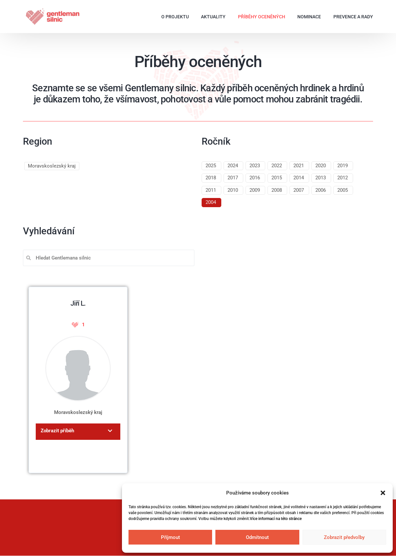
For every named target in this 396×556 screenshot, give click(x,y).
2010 (233, 190)
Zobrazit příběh (57, 431)
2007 (298, 190)
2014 (298, 178)
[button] (383, 493)
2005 (342, 190)
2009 (254, 190)
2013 (320, 178)
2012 (342, 178)
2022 (276, 166)
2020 (320, 166)
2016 (254, 178)
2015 (276, 178)
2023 (254, 166)
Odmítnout (257, 537)
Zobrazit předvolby (344, 537)
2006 (320, 190)
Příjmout (170, 537)
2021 (298, 166)
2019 (342, 166)
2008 (276, 190)
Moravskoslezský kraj (52, 166)
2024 (233, 166)
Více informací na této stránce (276, 518)
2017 (233, 178)
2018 (211, 178)
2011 (211, 190)
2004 (211, 202)
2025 (211, 166)
